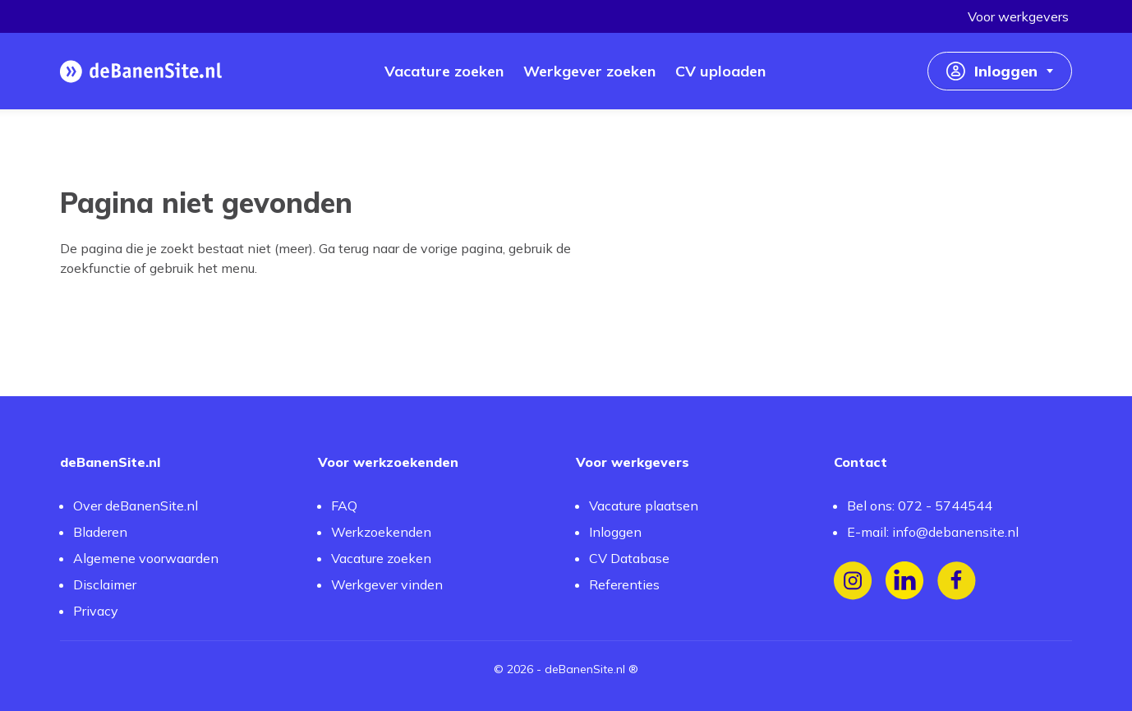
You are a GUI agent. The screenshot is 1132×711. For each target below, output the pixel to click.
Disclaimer (104, 584)
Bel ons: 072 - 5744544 (919, 505)
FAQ (344, 505)
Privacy (95, 611)
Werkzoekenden (381, 532)
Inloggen (615, 532)
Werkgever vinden (387, 584)
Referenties (624, 584)
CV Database (629, 558)
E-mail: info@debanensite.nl (933, 532)
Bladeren (100, 532)
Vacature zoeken (381, 558)
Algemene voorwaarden (146, 558)
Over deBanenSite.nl (135, 505)
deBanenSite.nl (585, 669)
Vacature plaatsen (643, 505)
